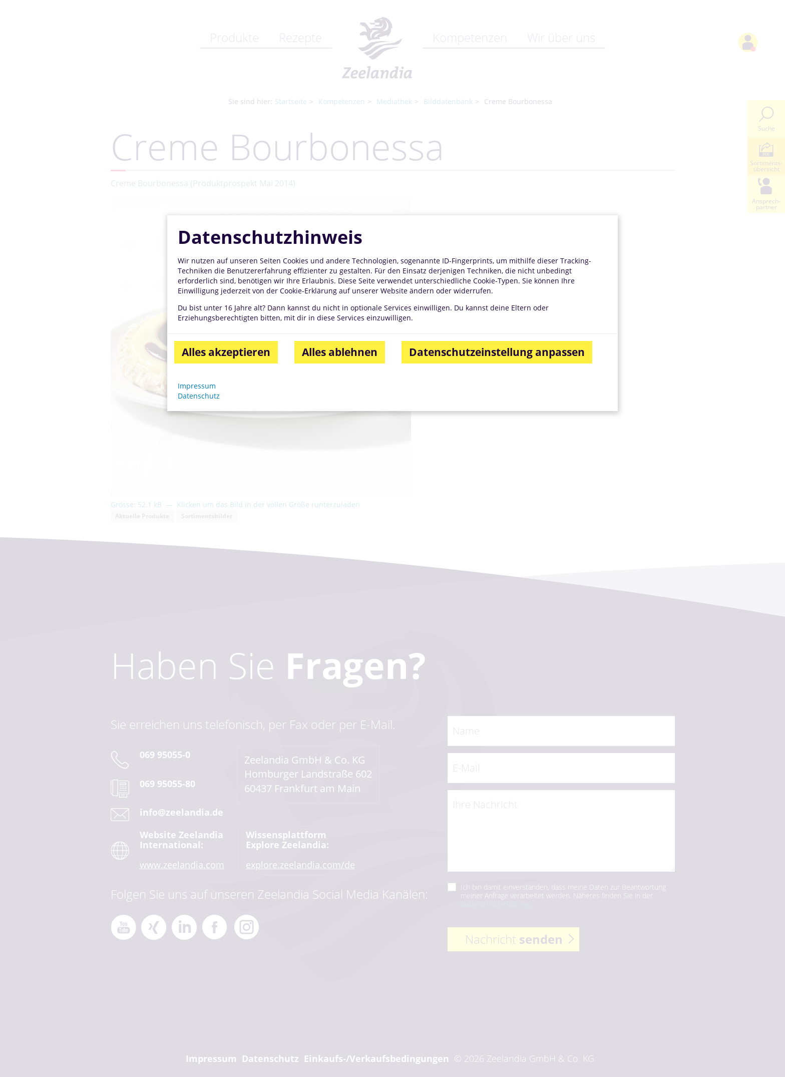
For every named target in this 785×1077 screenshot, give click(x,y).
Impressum (197, 386)
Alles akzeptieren (226, 352)
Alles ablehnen (339, 352)
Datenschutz (199, 396)
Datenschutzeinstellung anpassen (497, 352)
